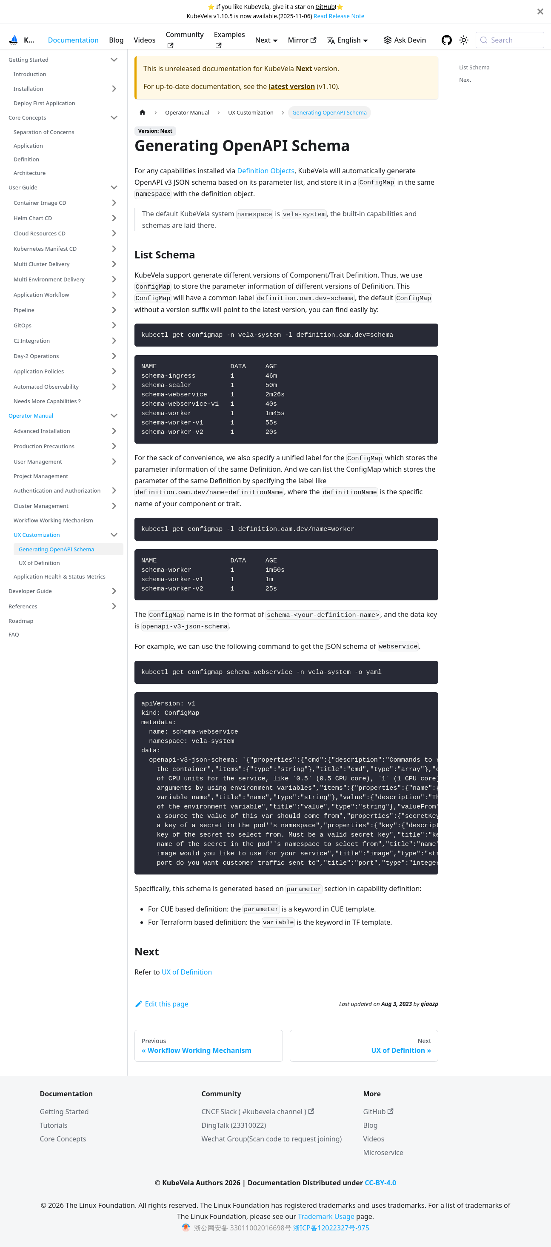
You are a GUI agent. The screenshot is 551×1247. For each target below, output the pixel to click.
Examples (229, 39)
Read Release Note (339, 16)
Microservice (383, 1152)
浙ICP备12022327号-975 (331, 1228)
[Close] (540, 11)
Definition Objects (266, 170)
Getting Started (64, 1111)
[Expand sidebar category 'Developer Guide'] (114, 591)
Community (184, 39)
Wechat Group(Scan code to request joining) (272, 1139)
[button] (63, 59)
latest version (291, 86)
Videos (145, 40)
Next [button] (263, 40)
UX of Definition (187, 972)
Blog (116, 40)
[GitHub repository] (447, 40)
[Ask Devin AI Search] (404, 40)
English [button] (344, 40)
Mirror (302, 40)
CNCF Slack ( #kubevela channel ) (258, 1111)
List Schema (474, 67)
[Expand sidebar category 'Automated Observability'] (114, 386)
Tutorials (54, 1125)
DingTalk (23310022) (234, 1125)
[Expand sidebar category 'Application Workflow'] (114, 294)
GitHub (325, 7)
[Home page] (142, 112)
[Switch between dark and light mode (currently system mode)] (464, 40)
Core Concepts (63, 1139)
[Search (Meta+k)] (510, 40)
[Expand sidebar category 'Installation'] (114, 88)
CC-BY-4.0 (380, 1182)
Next (465, 79)
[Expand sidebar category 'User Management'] (114, 461)
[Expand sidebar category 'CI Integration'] (114, 340)
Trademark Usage (326, 1216)
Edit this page (161, 1004)
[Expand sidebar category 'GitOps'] (114, 325)
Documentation (73, 40)
